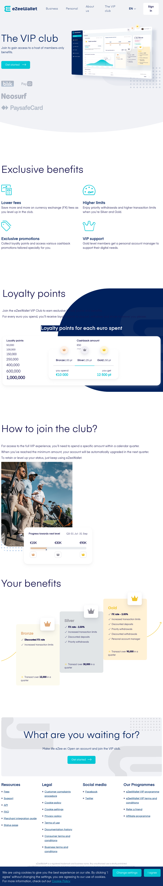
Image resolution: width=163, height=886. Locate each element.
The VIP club (110, 8)
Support (8, 798)
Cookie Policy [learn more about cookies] (61, 881)
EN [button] (131, 8)
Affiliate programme (138, 816)
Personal (72, 8)
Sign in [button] (151, 8)
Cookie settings (54, 809)
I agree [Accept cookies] (152, 873)
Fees (6, 792)
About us (90, 8)
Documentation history (58, 829)
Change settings (127, 873)
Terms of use (52, 823)
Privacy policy (53, 816)
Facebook (91, 792)
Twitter (89, 798)
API (6, 805)
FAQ (6, 812)
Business (52, 8)
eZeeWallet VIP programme (142, 792)
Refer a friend (134, 809)
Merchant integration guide (20, 818)
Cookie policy (53, 803)
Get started (15, 64)
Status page (11, 825)
